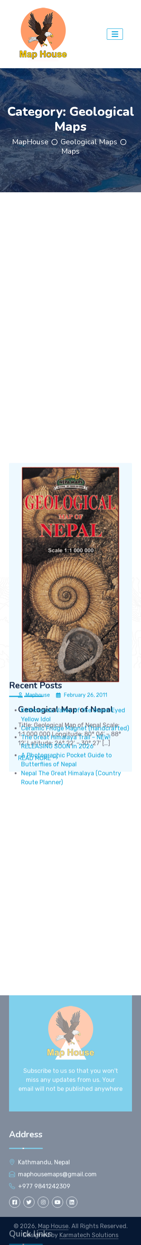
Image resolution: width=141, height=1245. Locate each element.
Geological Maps (89, 142)
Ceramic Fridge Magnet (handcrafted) (75, 770)
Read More (38, 838)
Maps (70, 151)
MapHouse (30, 142)
